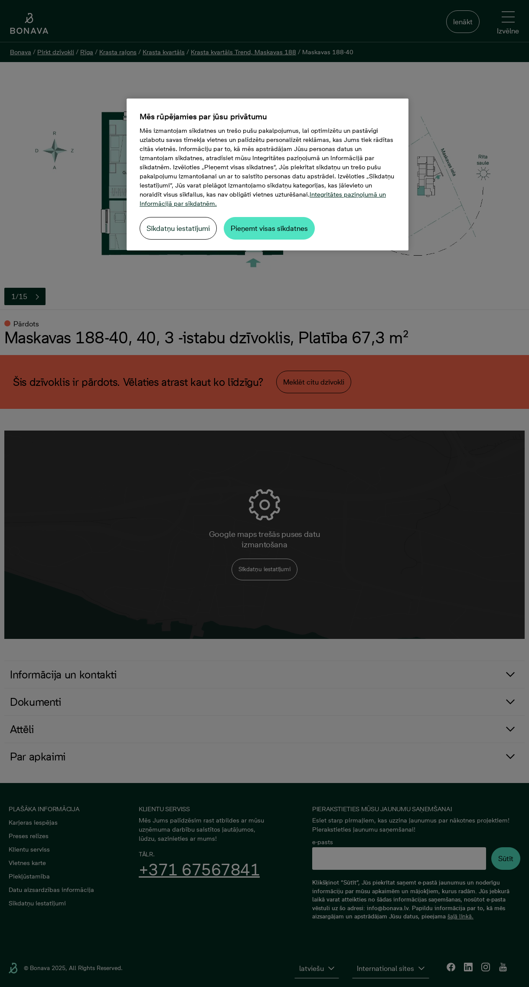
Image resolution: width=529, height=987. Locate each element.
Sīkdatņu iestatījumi (178, 228)
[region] (267, 174)
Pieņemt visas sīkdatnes (269, 228)
